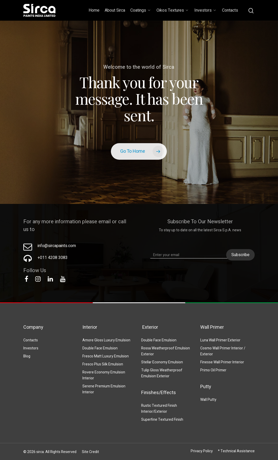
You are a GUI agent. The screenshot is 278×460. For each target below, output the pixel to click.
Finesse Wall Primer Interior (222, 362)
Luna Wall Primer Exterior (220, 340)
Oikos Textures (172, 10)
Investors (205, 10)
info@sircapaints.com (57, 246)
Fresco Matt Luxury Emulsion (105, 356)
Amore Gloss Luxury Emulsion (106, 340)
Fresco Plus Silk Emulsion (102, 364)
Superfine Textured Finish (162, 419)
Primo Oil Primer (213, 370)
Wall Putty (208, 399)
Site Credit (90, 452)
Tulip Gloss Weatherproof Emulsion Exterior (161, 373)
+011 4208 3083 (53, 258)
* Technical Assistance (236, 451)
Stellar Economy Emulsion (162, 362)
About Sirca (115, 10)
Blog (26, 356)
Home (94, 10)
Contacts (230, 10)
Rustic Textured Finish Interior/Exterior (159, 408)
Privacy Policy (202, 451)
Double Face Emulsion (100, 348)
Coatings (140, 10)
